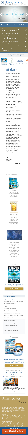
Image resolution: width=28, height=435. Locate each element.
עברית (12, 408)
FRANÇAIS (8, 408)
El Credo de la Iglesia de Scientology (10, 34)
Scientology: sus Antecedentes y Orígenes (13, 301)
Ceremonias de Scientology (10, 325)
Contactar (4, 418)
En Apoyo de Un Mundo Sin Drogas (14, 426)
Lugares (7, 418)
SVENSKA (23, 409)
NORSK (18, 409)
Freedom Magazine (17, 425)
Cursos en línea (13, 417)
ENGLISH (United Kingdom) (18, 407)
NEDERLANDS (5, 409)
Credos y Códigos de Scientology (11, 330)
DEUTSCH (11, 409)
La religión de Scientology (9, 303)
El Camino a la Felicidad (12, 61)
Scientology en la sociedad (10, 332)
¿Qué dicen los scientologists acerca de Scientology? (11, 30)
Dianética (11, 422)
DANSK (3, 408)
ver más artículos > (13, 391)
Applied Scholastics (20, 61)
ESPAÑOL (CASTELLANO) (15, 410)
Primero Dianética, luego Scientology (12, 313)
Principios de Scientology (10, 320)
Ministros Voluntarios (13, 416)
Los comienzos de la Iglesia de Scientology (13, 315)
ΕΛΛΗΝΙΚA (23, 410)
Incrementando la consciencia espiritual (12, 310)
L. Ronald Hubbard (5, 415)
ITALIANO (4, 411)
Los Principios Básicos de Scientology (10, 42)
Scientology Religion (6, 423)
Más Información (20, 417)
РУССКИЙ (19, 408)
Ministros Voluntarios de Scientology (12, 424)
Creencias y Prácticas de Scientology (16, 415)
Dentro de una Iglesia (9, 38)
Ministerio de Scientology (10, 328)
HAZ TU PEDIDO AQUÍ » (14, 288)
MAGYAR (15, 409)
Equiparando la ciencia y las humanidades (13, 306)
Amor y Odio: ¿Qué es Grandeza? (9, 50)
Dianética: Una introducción (11, 46)
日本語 (15, 408)
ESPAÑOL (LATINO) (6, 410)
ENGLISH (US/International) (7, 407)
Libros (8, 417)
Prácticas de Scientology (9, 323)
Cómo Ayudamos (4, 64)
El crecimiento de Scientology (10, 317)
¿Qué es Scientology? (9, 298)
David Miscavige (13, 423)
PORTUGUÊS (9, 411)
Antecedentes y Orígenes (9, 296)
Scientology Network (17, 422)
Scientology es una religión (10, 308)
